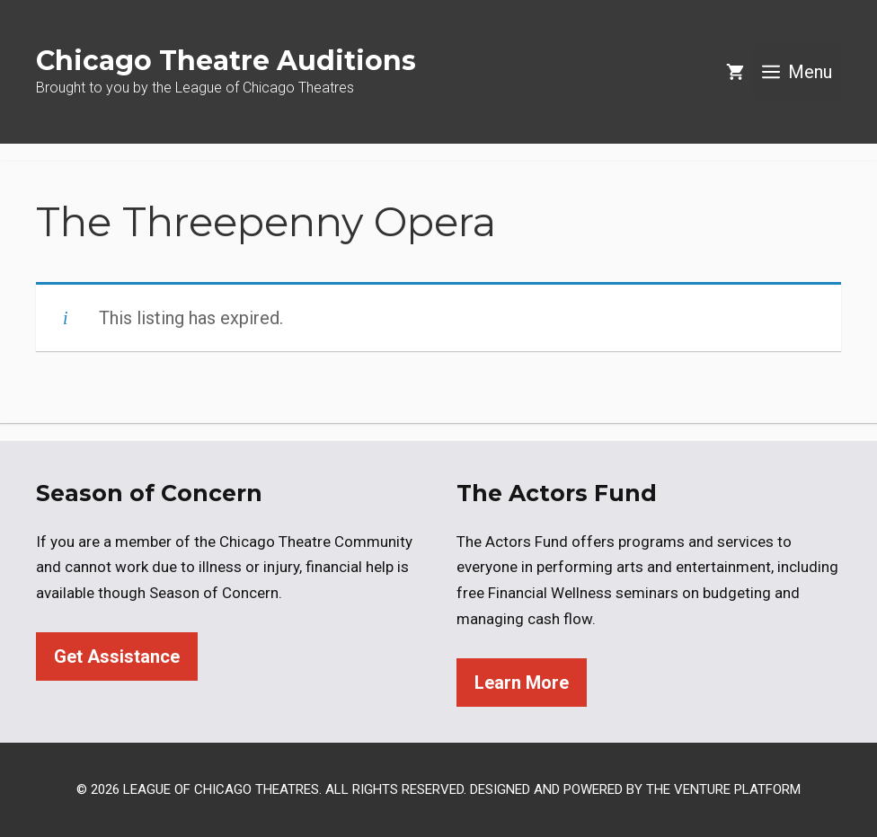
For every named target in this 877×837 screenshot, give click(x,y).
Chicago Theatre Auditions (226, 60)
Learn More (521, 682)
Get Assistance (117, 656)
